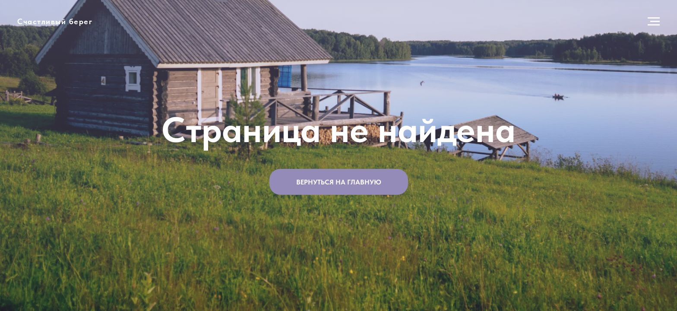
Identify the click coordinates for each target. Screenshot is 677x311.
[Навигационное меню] (654, 21)
